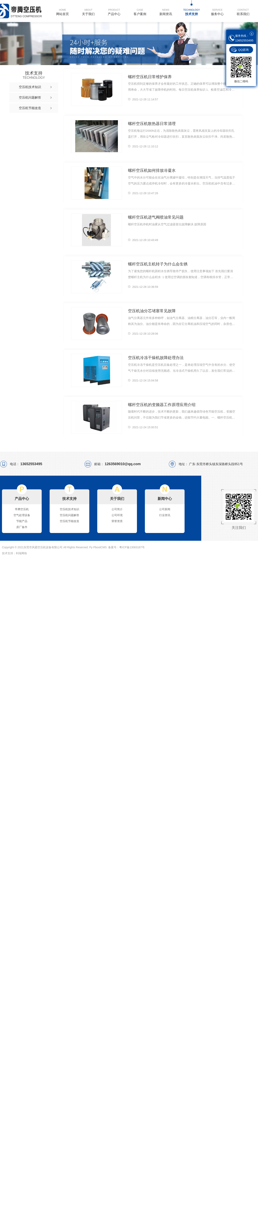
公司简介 (117, 509)
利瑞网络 (21, 553)
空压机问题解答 (69, 515)
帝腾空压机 (22, 509)
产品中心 (114, 12)
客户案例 (140, 12)
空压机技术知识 (69, 509)
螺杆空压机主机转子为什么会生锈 (156, 264)
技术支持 (191, 12)
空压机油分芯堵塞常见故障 (150, 311)
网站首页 (62, 12)
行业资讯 (164, 515)
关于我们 (88, 12)
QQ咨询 (243, 49)
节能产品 (21, 521)
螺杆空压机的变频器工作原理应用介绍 (160, 404)
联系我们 (243, 12)
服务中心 (217, 12)
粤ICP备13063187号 (132, 547)
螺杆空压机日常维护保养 (148, 77)
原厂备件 (21, 527)
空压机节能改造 (69, 521)
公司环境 (117, 515)
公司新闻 (164, 509)
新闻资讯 (166, 12)
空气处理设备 (21, 515)
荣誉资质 (117, 521)
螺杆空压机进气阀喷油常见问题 (154, 217)
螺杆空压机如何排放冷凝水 (150, 170)
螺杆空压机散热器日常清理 (150, 123)
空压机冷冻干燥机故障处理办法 (154, 357)
